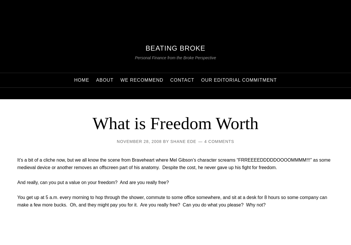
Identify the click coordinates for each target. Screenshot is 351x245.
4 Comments (219, 141)
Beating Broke (175, 48)
